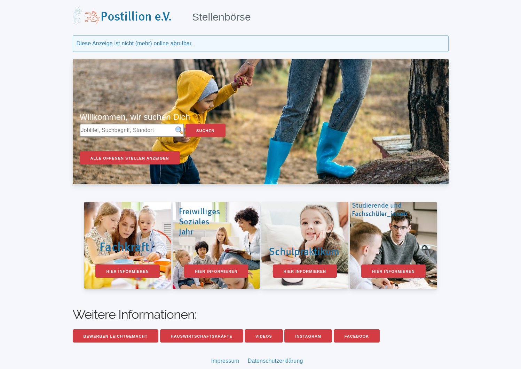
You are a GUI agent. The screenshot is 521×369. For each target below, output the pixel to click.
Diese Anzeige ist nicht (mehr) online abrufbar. (135, 43)
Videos (263, 336)
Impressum (225, 361)
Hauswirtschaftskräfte (201, 336)
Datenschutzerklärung (275, 361)
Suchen (205, 131)
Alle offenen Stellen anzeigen (129, 158)
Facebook (357, 336)
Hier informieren (127, 271)
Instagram (308, 336)
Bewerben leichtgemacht (116, 336)
